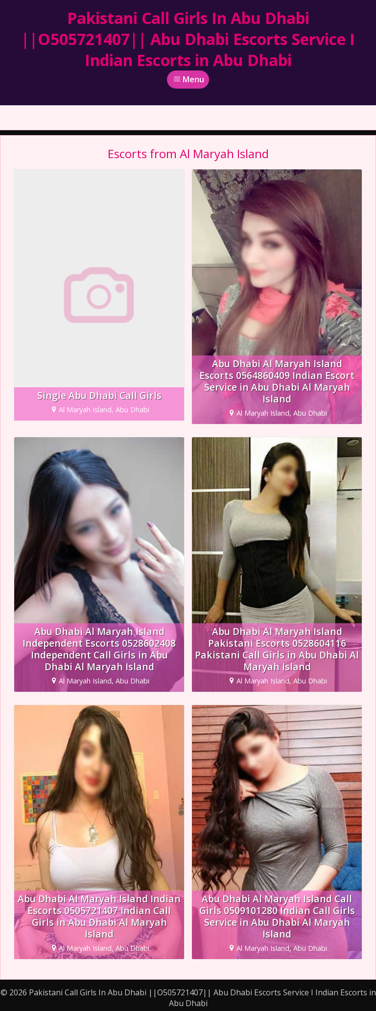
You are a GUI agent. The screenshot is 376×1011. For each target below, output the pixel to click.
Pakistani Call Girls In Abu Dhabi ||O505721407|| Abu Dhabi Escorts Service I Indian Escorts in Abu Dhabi (188, 39)
